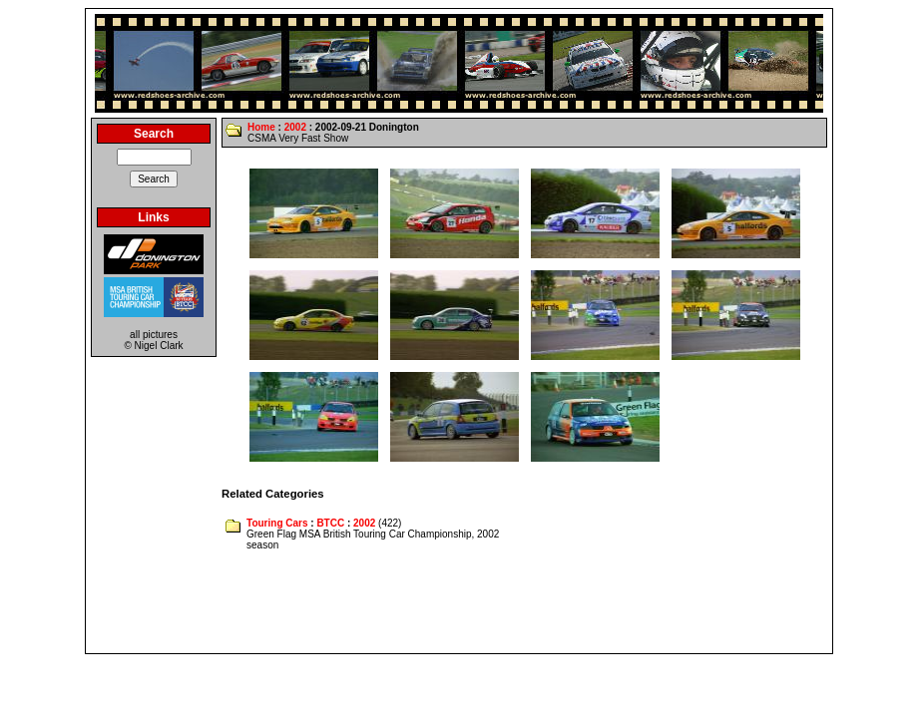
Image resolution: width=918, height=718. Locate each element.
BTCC (330, 523)
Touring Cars (276, 523)
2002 (295, 127)
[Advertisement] (459, 603)
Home (261, 127)
